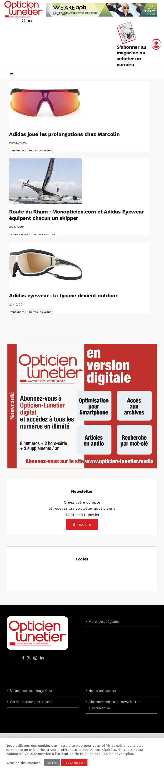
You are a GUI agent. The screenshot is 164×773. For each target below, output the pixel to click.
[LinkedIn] (42, 657)
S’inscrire (81, 524)
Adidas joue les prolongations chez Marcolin (64, 134)
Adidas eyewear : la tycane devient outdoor (63, 296)
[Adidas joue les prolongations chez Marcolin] (45, 104)
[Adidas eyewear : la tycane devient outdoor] (45, 265)
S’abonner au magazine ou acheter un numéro (131, 55)
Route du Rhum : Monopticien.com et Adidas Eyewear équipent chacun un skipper (76, 215)
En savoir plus (121, 754)
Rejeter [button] (52, 762)
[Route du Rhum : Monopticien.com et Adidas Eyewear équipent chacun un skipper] (45, 181)
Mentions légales (103, 621)
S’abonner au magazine (31, 690)
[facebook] (17, 20)
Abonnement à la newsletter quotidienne (114, 705)
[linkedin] (30, 20)
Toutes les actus (40, 150)
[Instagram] (34, 657)
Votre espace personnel (31, 702)
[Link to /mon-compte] (156, 44)
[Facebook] (23, 657)
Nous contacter (102, 690)
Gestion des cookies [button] (24, 763)
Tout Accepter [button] (74, 762)
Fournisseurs (19, 234)
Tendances (17, 150)
